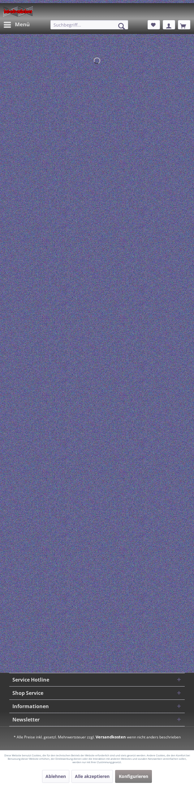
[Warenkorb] (184, 24)
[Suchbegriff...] (89, 24)
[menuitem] (16, 24)
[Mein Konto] (169, 24)
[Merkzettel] (154, 24)
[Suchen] (121, 26)
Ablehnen (55, 776)
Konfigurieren (133, 776)
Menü (17, 24)
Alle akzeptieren (92, 776)
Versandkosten (111, 737)
